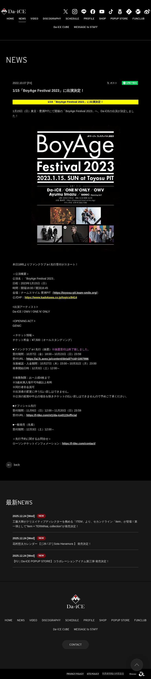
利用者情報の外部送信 (113, 673)
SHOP (102, 18)
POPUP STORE (119, 18)
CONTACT (75, 644)
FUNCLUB (139, 18)
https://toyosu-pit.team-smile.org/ (75, 292)
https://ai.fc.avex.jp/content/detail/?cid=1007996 (57, 358)
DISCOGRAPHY (52, 18)
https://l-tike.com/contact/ (79, 443)
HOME (10, 18)
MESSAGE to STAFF (86, 27)
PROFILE (89, 18)
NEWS (22, 18)
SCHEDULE (72, 18)
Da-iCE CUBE (61, 27)
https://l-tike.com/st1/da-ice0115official (51, 415)
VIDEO (34, 18)
